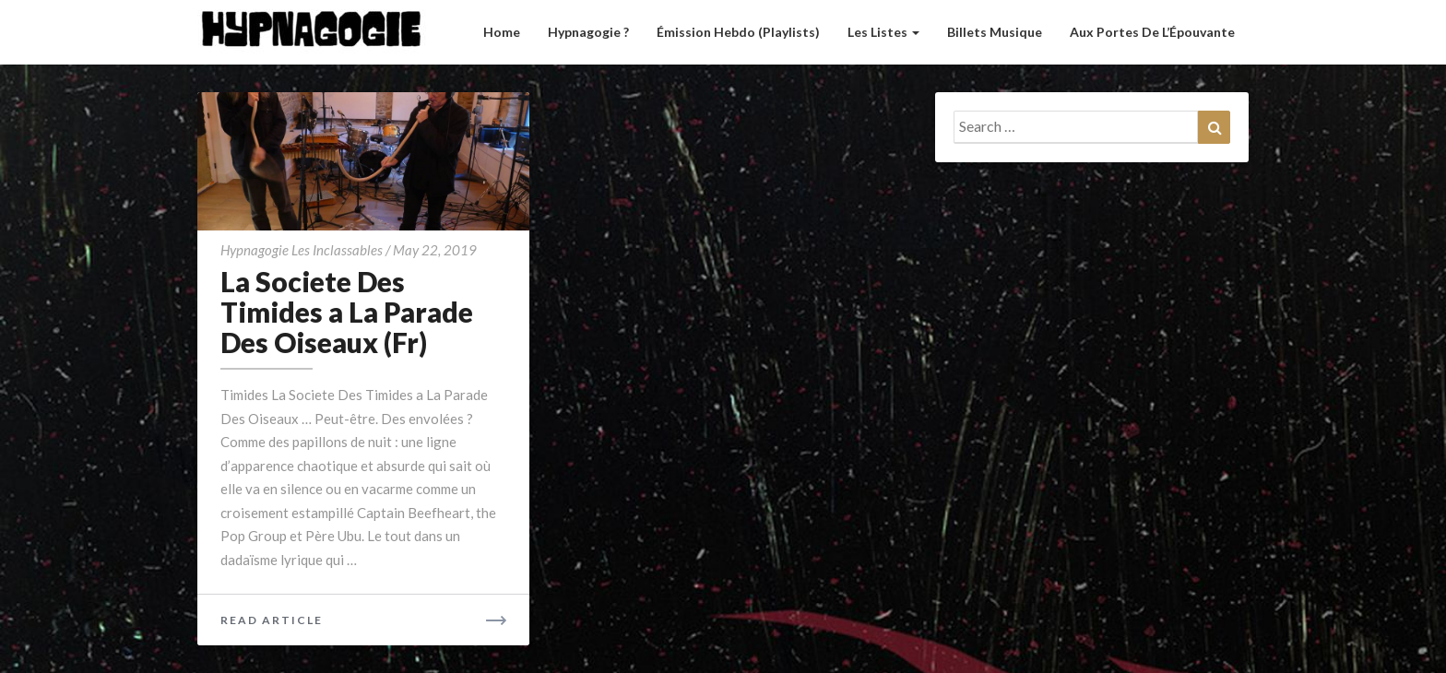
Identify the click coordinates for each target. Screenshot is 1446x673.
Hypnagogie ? (588, 32)
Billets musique (994, 32)
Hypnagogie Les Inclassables (301, 250)
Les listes (883, 32)
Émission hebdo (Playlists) (738, 32)
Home (501, 32)
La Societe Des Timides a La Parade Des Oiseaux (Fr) (346, 312)
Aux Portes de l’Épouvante (1152, 32)
